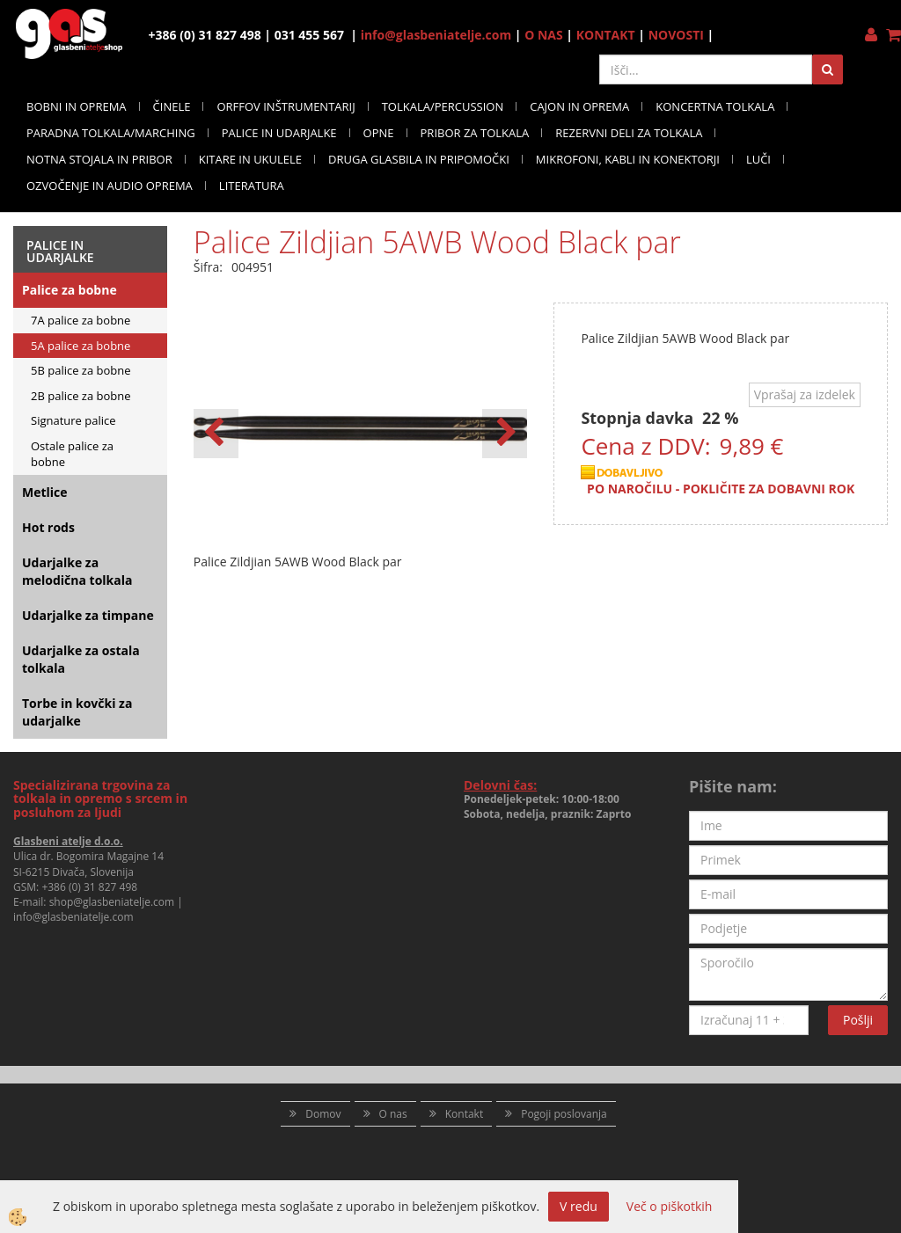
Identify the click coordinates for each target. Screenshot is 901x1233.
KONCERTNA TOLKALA (715, 106)
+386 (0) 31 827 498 (89, 886)
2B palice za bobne (81, 396)
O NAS (543, 34)
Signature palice (73, 420)
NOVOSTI (676, 34)
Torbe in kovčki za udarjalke (77, 712)
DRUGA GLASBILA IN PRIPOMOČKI (418, 159)
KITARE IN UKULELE (250, 159)
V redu (578, 1206)
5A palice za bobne (80, 346)
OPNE (378, 133)
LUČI (758, 159)
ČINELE (172, 106)
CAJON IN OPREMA (579, 106)
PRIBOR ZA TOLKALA (475, 133)
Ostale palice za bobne (72, 454)
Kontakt (464, 1113)
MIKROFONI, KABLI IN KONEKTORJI (628, 159)
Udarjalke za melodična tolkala (77, 571)
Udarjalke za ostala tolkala (81, 659)
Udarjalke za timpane (88, 615)
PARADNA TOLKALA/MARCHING (110, 133)
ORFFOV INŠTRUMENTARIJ (285, 106)
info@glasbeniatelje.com (436, 34)
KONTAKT (605, 34)
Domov (323, 1113)
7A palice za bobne (80, 320)
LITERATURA (251, 185)
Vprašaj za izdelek (804, 394)
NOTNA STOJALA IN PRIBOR (99, 159)
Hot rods (48, 527)
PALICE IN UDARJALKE (279, 133)
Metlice (45, 492)
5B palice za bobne (81, 370)
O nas (393, 1113)
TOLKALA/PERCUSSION (443, 106)
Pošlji (858, 1019)
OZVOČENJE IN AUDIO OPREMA (109, 185)
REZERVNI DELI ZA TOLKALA (628, 133)
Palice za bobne (69, 289)
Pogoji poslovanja (564, 1113)
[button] (504, 433)
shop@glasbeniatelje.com (112, 901)
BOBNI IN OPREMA (76, 106)
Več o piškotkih (669, 1206)
